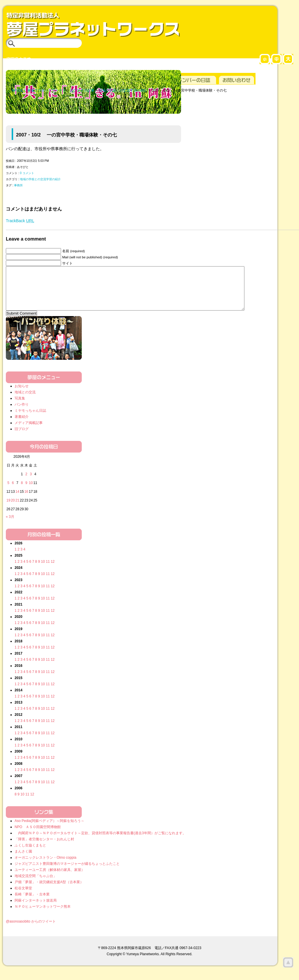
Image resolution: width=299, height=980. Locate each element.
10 (43, 570)
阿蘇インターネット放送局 (36, 909)
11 (48, 570)
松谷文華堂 (23, 897)
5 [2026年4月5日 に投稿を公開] (8, 492)
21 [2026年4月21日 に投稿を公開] (17, 509)
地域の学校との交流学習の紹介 (40, 179)
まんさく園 (23, 860)
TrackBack (20, 220)
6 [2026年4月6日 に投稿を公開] (13, 492)
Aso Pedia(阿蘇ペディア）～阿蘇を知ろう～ (49, 830)
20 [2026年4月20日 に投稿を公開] (13, 509)
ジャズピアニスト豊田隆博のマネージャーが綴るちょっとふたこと (67, 872)
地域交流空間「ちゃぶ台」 (36, 885)
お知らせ (22, 395)
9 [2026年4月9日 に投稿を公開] (26, 492)
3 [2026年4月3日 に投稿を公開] (31, 483)
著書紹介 (22, 425)
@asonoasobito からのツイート (31, 930)
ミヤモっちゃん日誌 (30, 419)
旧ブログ (22, 438)
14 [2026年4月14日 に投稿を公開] (17, 500)
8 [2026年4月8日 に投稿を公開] (22, 492)
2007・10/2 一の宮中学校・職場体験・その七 (66, 134)
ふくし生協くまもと (30, 854)
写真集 (20, 407)
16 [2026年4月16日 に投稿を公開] (26, 500)
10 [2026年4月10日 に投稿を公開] (31, 492)
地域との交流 (25, 401)
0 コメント (27, 173)
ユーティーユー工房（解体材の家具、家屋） (50, 878)
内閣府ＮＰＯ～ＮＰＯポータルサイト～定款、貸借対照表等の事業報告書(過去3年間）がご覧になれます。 (100, 842)
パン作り (22, 413)
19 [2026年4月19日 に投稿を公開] (8, 509)
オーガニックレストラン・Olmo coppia (45, 866)
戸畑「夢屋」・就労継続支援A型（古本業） (49, 891)
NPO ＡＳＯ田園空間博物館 (38, 836)
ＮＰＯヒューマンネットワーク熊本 (43, 915)
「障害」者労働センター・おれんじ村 (44, 848)
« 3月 (10, 525)
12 (53, 570)
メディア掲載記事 (29, 431)
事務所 (18, 185)
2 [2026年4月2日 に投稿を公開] (26, 483)
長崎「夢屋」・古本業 (32, 903)
